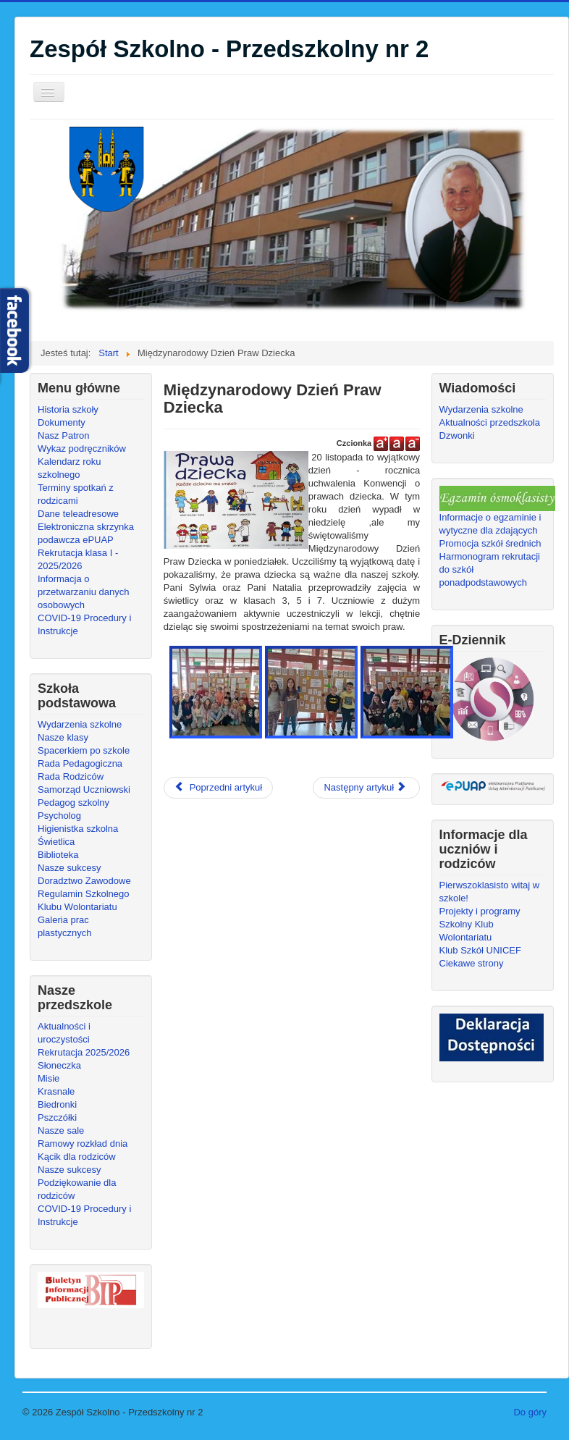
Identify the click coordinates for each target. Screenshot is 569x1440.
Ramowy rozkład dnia (82, 1143)
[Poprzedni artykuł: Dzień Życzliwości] (218, 788)
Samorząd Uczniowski (84, 789)
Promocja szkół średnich (490, 543)
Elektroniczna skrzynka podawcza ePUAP (86, 533)
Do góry (530, 1412)
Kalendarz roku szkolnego (69, 468)
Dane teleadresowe (78, 513)
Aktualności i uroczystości (64, 1033)
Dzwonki (457, 435)
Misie (48, 1078)
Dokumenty (61, 422)
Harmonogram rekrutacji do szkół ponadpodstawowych (489, 569)
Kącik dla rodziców (77, 1156)
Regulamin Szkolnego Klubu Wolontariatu (83, 900)
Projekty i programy (479, 911)
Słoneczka (59, 1065)
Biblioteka (58, 854)
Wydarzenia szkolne (80, 724)
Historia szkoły (68, 409)
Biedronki (57, 1104)
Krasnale (56, 1091)
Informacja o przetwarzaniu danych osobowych (83, 591)
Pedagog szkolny (73, 802)
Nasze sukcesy (69, 867)
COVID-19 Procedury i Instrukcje (84, 624)
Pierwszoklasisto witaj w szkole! (489, 892)
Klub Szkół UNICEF (480, 950)
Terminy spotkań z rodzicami (76, 494)
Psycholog (59, 815)
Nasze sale (61, 1130)
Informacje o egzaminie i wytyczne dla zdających (490, 524)
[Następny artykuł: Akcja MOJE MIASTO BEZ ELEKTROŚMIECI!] (366, 788)
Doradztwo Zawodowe (84, 880)
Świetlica (56, 841)
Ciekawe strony (471, 963)
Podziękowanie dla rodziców (77, 1189)
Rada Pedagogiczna (80, 763)
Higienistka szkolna (78, 828)
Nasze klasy (63, 737)
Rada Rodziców (71, 776)
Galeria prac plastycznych (64, 926)
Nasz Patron (64, 435)
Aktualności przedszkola (489, 422)
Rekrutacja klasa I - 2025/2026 (78, 559)
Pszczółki (57, 1117)
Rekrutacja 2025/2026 (84, 1052)
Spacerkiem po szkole (84, 750)
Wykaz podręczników (82, 448)
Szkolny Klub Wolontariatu (466, 931)
